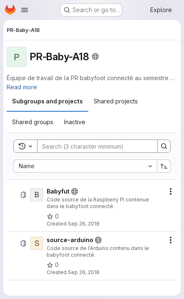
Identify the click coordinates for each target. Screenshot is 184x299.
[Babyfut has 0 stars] (53, 216)
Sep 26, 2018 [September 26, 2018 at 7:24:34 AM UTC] (83, 272)
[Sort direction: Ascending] (164, 166)
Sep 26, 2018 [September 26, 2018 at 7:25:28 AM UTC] (83, 224)
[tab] (47, 101)
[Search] (93, 146)
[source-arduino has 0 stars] (53, 265)
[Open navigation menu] (24, 10)
